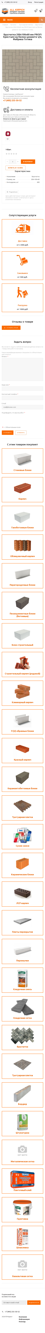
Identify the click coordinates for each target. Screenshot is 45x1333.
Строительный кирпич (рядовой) (22, 673)
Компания (23, 1317)
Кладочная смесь (22, 989)
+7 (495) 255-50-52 (10, 2)
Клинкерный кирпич (22, 702)
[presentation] (20, 419)
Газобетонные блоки (22, 527)
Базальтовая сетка (22, 1276)
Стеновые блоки (22, 470)
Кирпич (22, 499)
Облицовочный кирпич (22, 556)
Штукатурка (22, 1133)
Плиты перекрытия (22, 932)
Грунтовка (22, 1219)
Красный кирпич (22, 759)
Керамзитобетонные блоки (22, 788)
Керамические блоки (22, 874)
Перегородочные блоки (22, 585)
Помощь (22, 1321)
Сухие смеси (22, 846)
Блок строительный (22, 645)
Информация (24, 1319)
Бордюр (22, 1104)
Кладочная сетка (22, 1018)
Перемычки (22, 960)
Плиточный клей (22, 1190)
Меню (10, 20)
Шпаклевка (22, 1247)
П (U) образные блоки (22, 731)
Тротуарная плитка (22, 817)
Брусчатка (22, 1046)
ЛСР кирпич (22, 903)
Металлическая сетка (22, 1161)
